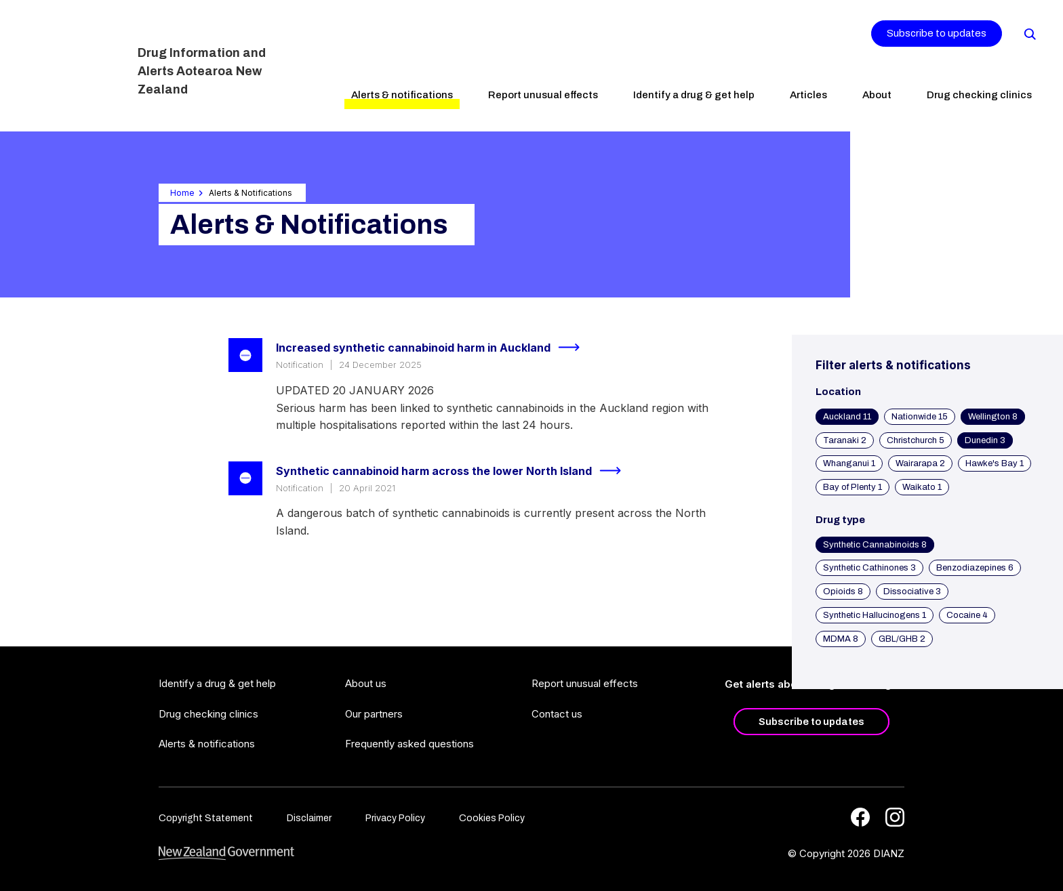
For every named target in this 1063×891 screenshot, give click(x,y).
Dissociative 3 (912, 591)
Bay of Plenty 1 (852, 487)
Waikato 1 (922, 487)
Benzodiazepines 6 (975, 568)
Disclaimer (309, 818)
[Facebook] (860, 817)
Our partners (374, 713)
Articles (808, 94)
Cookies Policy (492, 818)
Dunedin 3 (985, 440)
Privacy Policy (395, 818)
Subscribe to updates (936, 33)
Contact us (557, 713)
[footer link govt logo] (226, 853)
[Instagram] (894, 817)
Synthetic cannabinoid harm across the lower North (454, 471)
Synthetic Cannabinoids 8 (875, 545)
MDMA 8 (840, 639)
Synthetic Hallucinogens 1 (874, 615)
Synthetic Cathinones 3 (869, 568)
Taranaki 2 (844, 440)
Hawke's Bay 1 (994, 463)
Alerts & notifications (402, 94)
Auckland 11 (847, 416)
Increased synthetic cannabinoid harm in (433, 347)
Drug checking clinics (979, 94)
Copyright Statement (206, 818)
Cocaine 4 (967, 615)
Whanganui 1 (849, 463)
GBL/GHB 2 (902, 639)
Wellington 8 (993, 416)
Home (182, 193)
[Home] (73, 64)
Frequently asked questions (409, 743)
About (876, 94)
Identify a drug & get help (694, 94)
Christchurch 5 (915, 440)
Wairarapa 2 (920, 463)
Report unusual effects (543, 94)
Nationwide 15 (919, 416)
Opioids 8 (843, 591)
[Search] (1029, 33)
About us (365, 683)
